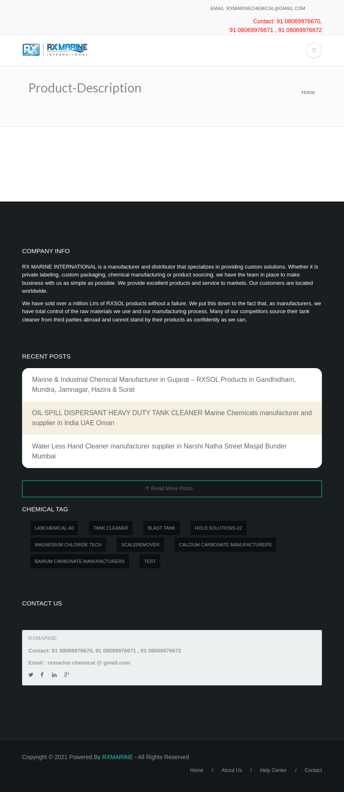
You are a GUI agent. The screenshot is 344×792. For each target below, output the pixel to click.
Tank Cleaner (110, 528)
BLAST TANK (161, 528)
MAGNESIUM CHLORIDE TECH (68, 544)
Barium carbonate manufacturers (80, 561)
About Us (232, 770)
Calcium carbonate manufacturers (225, 544)
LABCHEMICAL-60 (54, 528)
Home (308, 92)
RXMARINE (117, 757)
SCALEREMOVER (140, 544)
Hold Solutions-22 (218, 528)
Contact (313, 770)
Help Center (273, 770)
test (150, 561)
